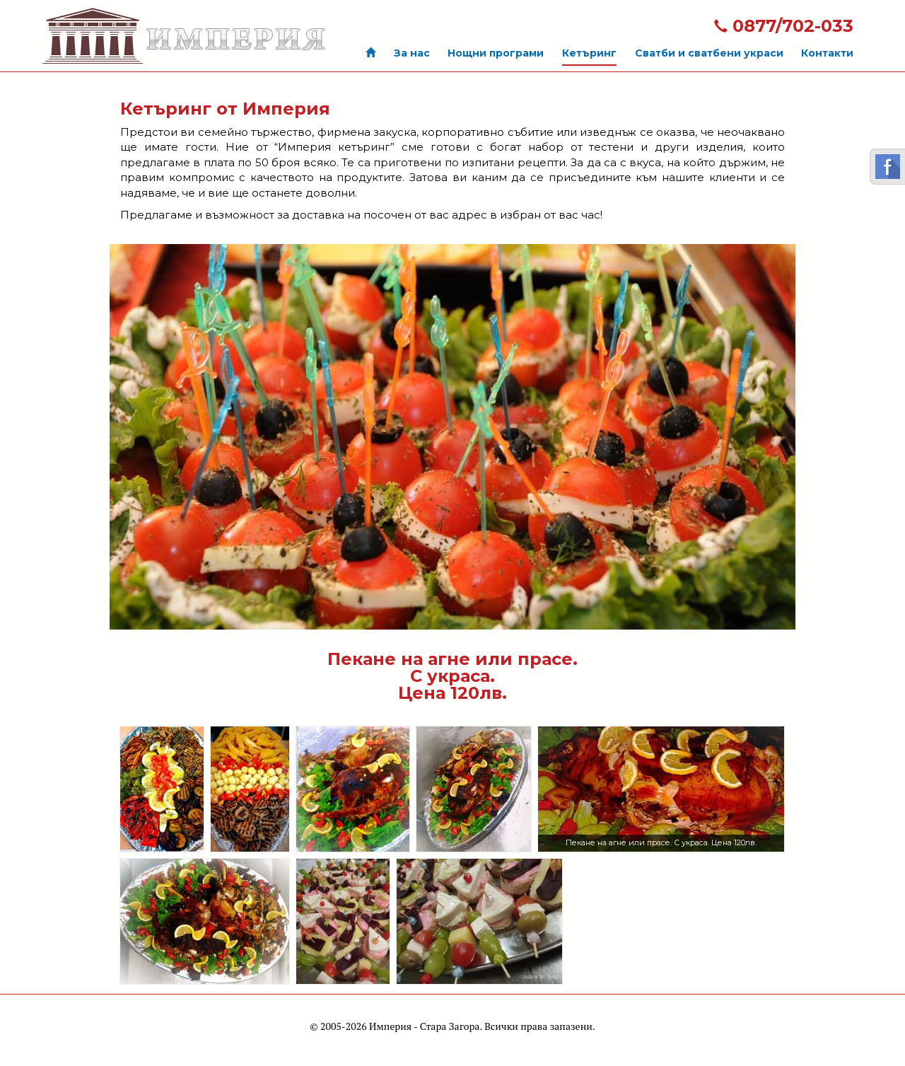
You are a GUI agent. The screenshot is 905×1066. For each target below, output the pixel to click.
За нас (412, 53)
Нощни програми (496, 53)
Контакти (827, 53)
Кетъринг (589, 53)
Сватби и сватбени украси (709, 53)
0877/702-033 (783, 26)
